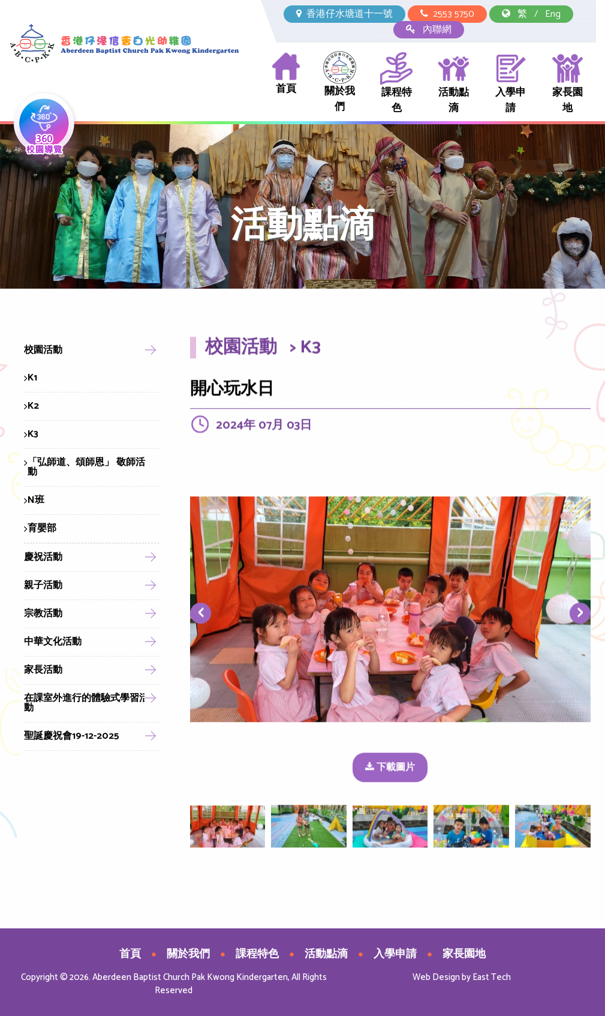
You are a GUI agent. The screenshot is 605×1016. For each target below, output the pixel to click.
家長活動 (43, 670)
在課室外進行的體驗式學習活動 (86, 703)
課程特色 (396, 83)
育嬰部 (40, 528)
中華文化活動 (53, 642)
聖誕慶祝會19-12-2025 (71, 736)
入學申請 (510, 83)
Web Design (436, 977)
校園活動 (43, 350)
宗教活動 (43, 614)
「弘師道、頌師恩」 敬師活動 (84, 467)
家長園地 (567, 83)
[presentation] (200, 615)
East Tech (491, 977)
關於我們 (339, 83)
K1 (30, 378)
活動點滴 (453, 83)
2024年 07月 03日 (264, 427)
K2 (31, 406)
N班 (34, 500)
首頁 (285, 74)
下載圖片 (390, 769)
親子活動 (43, 585)
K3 (31, 434)
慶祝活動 (43, 557)
